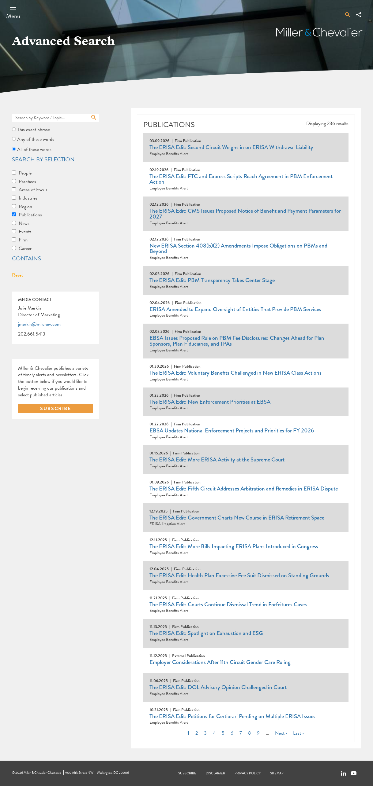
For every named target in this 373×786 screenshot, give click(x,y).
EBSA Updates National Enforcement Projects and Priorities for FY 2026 (231, 431)
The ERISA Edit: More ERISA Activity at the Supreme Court (216, 460)
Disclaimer (215, 773)
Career (25, 248)
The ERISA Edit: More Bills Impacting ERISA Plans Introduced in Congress (233, 546)
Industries (28, 198)
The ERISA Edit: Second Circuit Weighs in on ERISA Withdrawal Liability (231, 147)
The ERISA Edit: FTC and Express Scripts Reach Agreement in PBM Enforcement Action (241, 179)
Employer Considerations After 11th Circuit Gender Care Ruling (220, 662)
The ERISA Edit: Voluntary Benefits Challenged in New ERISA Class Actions (235, 373)
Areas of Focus (33, 189)
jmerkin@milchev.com (39, 324)
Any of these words (35, 139)
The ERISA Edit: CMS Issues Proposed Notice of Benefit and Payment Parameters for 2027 (245, 214)
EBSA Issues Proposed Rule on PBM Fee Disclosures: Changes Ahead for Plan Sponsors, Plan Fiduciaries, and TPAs (236, 341)
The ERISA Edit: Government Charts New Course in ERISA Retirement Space (236, 518)
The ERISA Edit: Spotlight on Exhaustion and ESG (206, 633)
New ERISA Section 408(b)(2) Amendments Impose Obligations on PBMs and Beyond (238, 248)
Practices (27, 181)
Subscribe (187, 773)
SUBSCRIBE (55, 408)
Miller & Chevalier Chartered (42, 772)
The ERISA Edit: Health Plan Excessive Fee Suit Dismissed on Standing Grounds (239, 575)
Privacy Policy (248, 773)
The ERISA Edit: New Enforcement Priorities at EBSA (209, 402)
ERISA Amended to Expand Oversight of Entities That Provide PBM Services (235, 309)
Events (25, 231)
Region (25, 206)
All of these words (34, 149)
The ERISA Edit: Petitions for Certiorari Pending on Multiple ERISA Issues (232, 716)
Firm (23, 240)
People (25, 173)
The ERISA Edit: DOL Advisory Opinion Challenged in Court (218, 687)
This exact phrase (33, 129)
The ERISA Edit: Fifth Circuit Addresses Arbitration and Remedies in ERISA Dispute (243, 489)
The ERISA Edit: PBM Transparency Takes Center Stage (212, 280)
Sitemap (277, 773)
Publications (30, 215)
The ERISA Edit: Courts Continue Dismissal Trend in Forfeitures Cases (228, 604)
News (24, 223)
